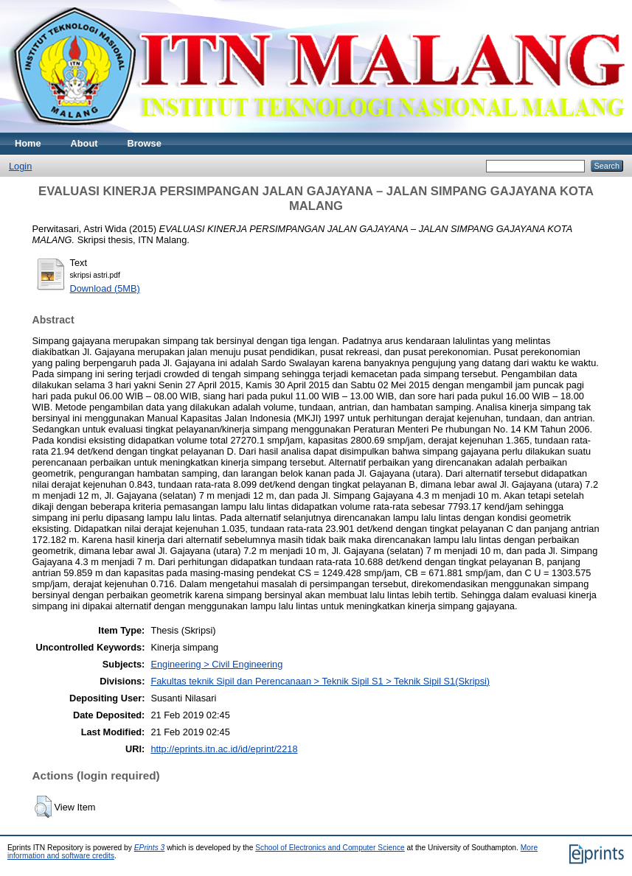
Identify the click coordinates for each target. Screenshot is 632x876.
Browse (145, 143)
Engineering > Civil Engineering (216, 664)
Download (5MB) (105, 288)
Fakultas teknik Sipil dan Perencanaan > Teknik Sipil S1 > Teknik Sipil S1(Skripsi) (320, 681)
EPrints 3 (149, 848)
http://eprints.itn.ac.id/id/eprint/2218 (223, 748)
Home (28, 143)
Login (20, 166)
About (84, 143)
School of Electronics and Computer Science (330, 848)
